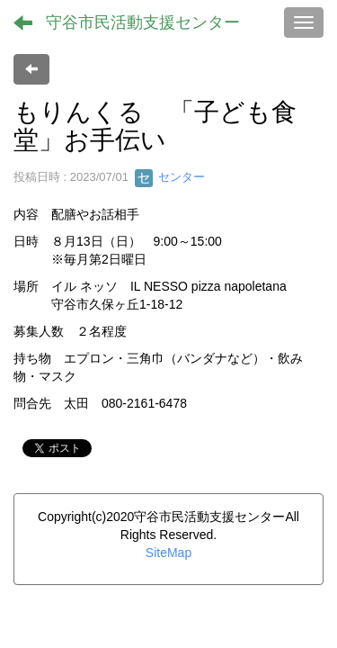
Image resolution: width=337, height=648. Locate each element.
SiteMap (168, 552)
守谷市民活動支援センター (143, 23)
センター (170, 177)
